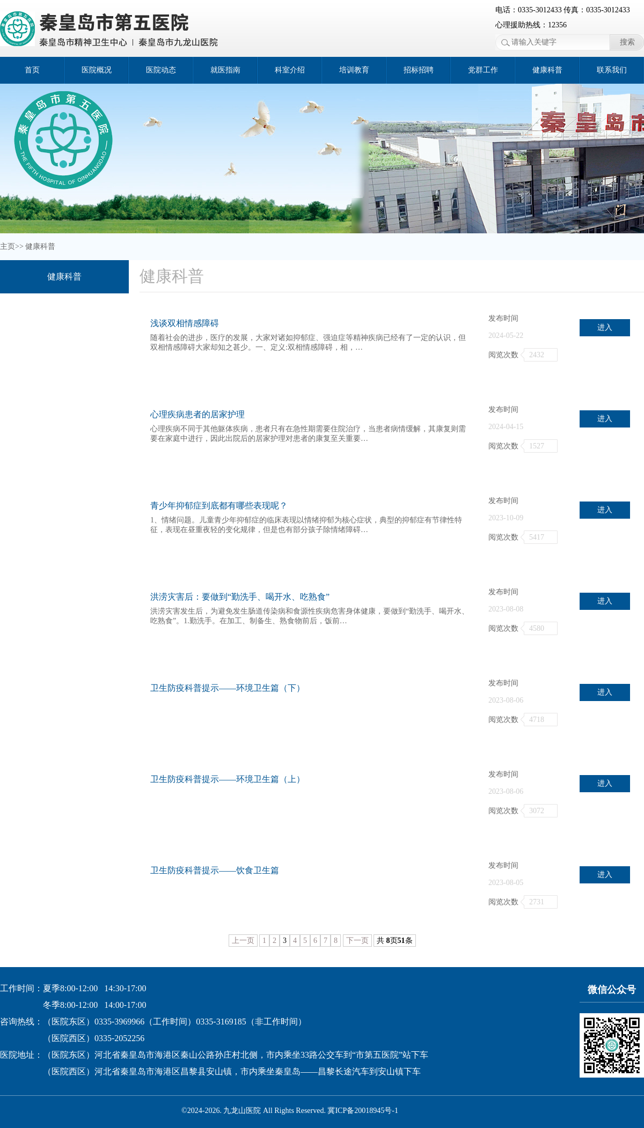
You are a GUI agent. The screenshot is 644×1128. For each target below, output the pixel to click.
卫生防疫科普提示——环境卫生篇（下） (227, 687)
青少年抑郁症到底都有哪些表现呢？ (219, 505)
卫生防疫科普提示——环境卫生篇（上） (227, 779)
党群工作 (483, 70)
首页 (32, 70)
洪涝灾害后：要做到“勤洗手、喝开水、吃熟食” (240, 596)
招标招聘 (419, 70)
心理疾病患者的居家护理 (197, 414)
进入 (604, 327)
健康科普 (547, 70)
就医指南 (225, 70)
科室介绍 (290, 70)
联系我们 (612, 70)
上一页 (243, 941)
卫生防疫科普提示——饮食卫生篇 (214, 870)
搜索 (627, 42)
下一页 (357, 941)
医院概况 (97, 70)
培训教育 (354, 70)
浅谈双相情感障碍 (184, 323)
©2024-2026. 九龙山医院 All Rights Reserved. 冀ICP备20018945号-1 (289, 1111)
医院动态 (161, 70)
